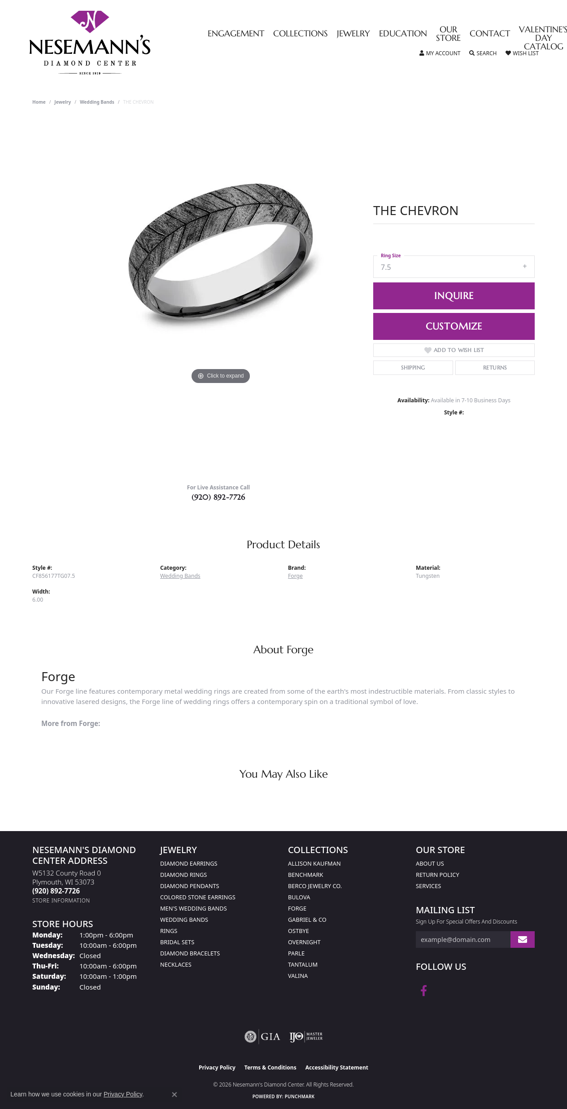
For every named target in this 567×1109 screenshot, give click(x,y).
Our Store (448, 34)
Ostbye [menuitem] (298, 931)
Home (39, 102)
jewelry (62, 102)
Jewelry (353, 34)
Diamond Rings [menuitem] (183, 875)
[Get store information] (61, 900)
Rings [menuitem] (168, 931)
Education (403, 34)
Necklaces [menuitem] (176, 964)
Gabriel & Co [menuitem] (307, 919)
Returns (495, 367)
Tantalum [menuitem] (303, 964)
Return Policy (437, 875)
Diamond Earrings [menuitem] (188, 863)
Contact (490, 34)
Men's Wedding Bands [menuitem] (193, 908)
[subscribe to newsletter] (522, 939)
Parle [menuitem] (296, 953)
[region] (220, 296)
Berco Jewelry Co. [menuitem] (315, 886)
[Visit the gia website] (262, 1036)
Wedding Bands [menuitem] (184, 919)
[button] (440, 53)
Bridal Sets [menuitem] (177, 942)
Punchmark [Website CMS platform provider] (300, 1096)
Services (428, 886)
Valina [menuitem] (298, 976)
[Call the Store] (56, 890)
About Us (430, 863)
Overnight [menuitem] (304, 942)
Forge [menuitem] (297, 908)
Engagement (236, 34)
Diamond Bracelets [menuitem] (190, 953)
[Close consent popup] (174, 1094)
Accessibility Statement (336, 1067)
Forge (295, 576)
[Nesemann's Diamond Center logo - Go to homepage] (118, 42)
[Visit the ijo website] (306, 1036)
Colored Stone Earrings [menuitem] (198, 897)
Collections (300, 34)
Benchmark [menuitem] (305, 875)
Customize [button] (454, 326)
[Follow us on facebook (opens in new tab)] (423, 991)
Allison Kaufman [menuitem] (314, 863)
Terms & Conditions (270, 1067)
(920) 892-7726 (218, 497)
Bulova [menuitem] (299, 897)
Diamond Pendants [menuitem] (189, 886)
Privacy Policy (217, 1067)
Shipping (413, 367)
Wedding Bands (97, 102)
